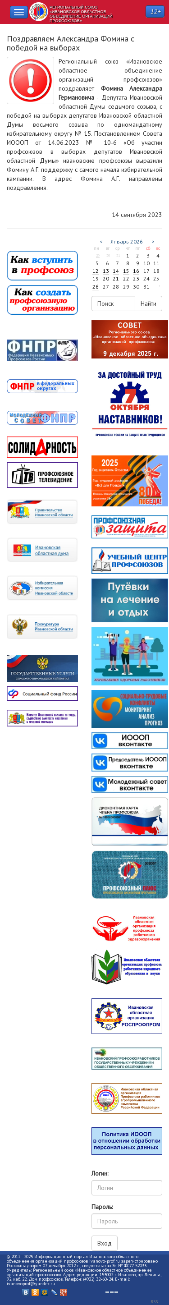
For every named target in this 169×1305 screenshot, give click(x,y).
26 (95, 286)
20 (106, 278)
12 (95, 270)
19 (95, 278)
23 (136, 278)
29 (98, 255)
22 (126, 278)
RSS (154, 1302)
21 (116, 278)
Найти (148, 303)
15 (126, 270)
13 (106, 270)
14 (116, 270)
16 (136, 270)
